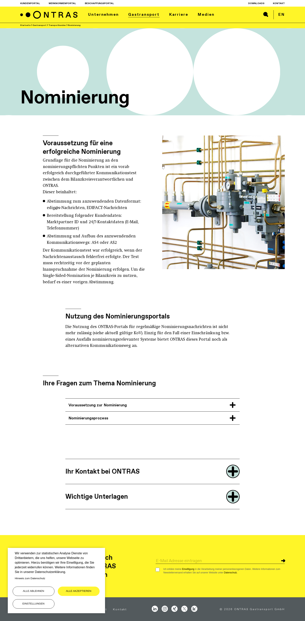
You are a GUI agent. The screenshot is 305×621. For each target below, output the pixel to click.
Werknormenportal (62, 3)
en (281, 14)
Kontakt (279, 3)
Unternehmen (103, 14)
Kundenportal (30, 3)
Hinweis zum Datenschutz (30, 578)
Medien (206, 14)
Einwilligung (188, 569)
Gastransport (144, 14)
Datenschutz (230, 572)
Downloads (256, 3)
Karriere (178, 14)
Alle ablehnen (33, 591)
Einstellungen (33, 603)
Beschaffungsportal (99, 3)
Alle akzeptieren (78, 591)
